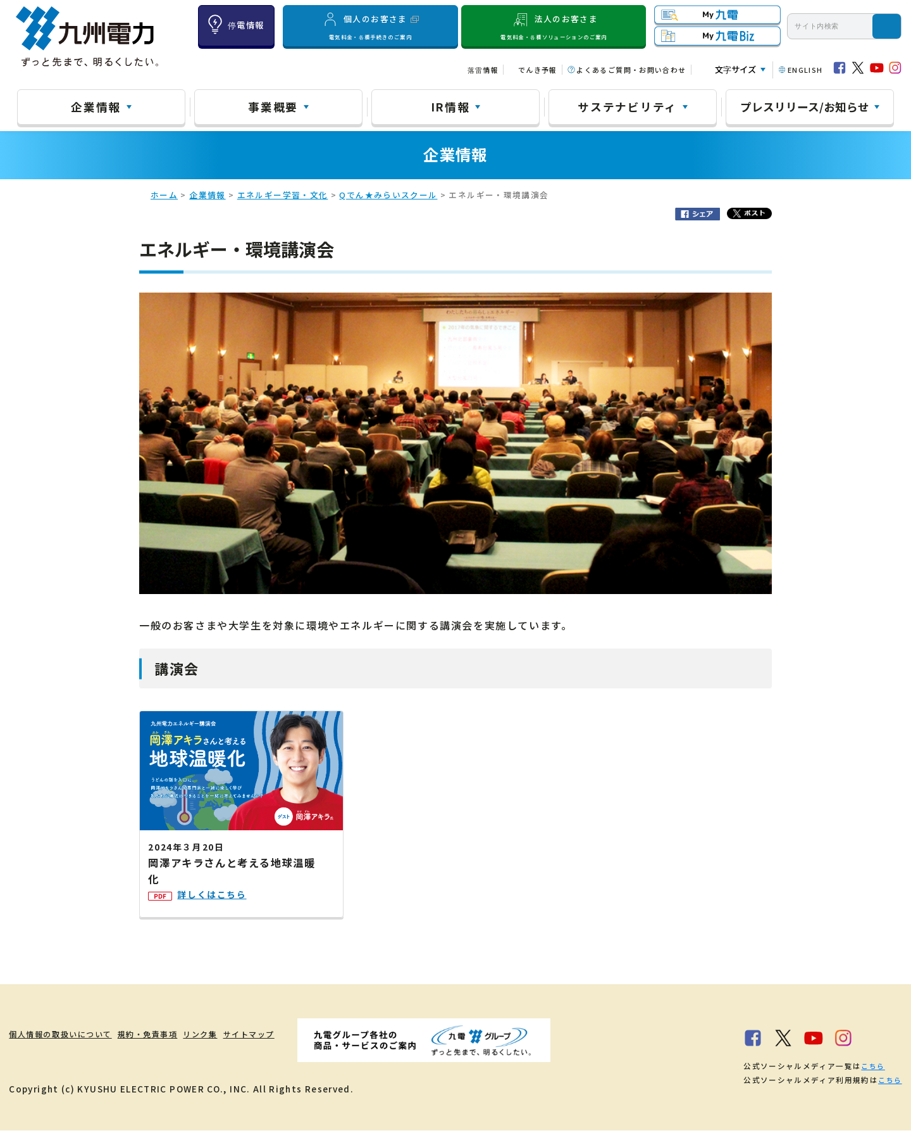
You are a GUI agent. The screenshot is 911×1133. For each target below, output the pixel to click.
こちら (872, 1068)
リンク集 (247, 1036)
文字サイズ (735, 69)
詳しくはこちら (203, 902)
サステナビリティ (627, 106)
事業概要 (273, 106)
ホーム (164, 197)
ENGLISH (805, 70)
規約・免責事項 (177, 1036)
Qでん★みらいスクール (388, 197)
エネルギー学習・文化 (282, 197)
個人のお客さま (370, 26)
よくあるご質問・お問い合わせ (631, 70)
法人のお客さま (554, 26)
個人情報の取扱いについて (67, 1036)
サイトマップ (313, 1036)
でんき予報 (537, 70)
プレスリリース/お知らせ (804, 106)
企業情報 (96, 106)
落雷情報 (483, 70)
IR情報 (450, 106)
